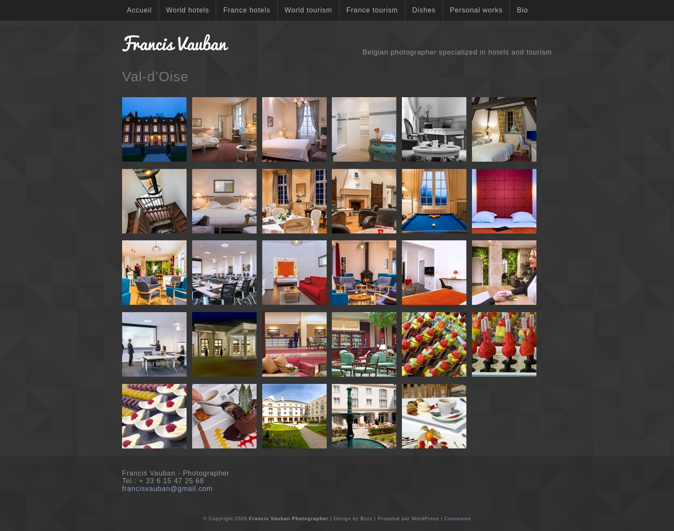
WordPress (425, 518)
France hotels (246, 10)
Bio (522, 10)
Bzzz (367, 518)
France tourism (372, 10)
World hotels (187, 10)
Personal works (476, 10)
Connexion (457, 518)
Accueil (139, 10)
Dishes (424, 10)
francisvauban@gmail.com (167, 488)
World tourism (308, 10)
